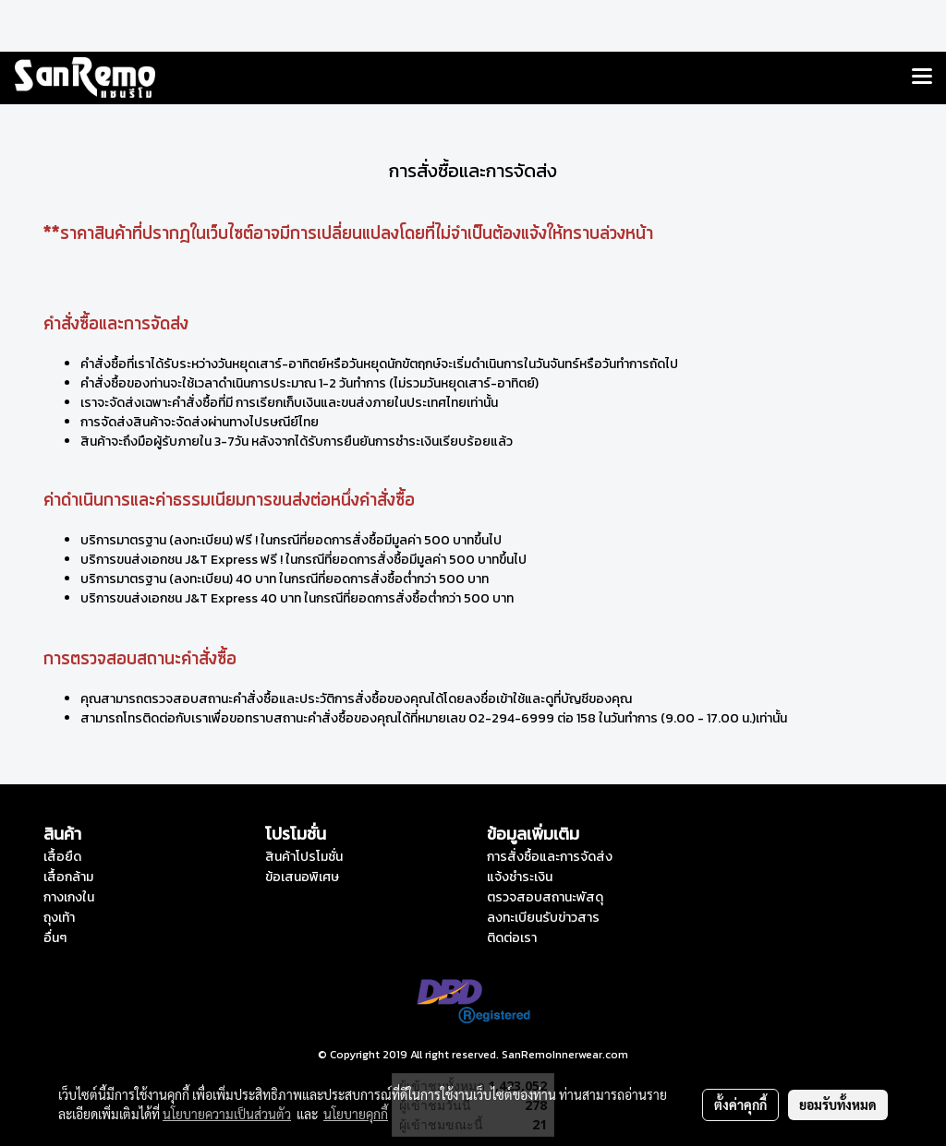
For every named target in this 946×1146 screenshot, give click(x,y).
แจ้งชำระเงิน (519, 877)
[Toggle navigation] (922, 77)
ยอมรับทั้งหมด (838, 1104)
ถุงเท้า (59, 917)
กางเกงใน (68, 897)
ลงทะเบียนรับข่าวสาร (543, 917)
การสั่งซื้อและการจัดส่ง (549, 856)
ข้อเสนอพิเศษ (302, 877)
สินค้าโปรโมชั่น (304, 856)
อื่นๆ (55, 938)
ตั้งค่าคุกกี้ (740, 1104)
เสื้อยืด (62, 856)
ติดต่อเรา (512, 938)
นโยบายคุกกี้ (355, 1113)
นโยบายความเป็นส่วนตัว (227, 1113)
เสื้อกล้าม (68, 877)
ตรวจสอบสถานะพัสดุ (545, 897)
